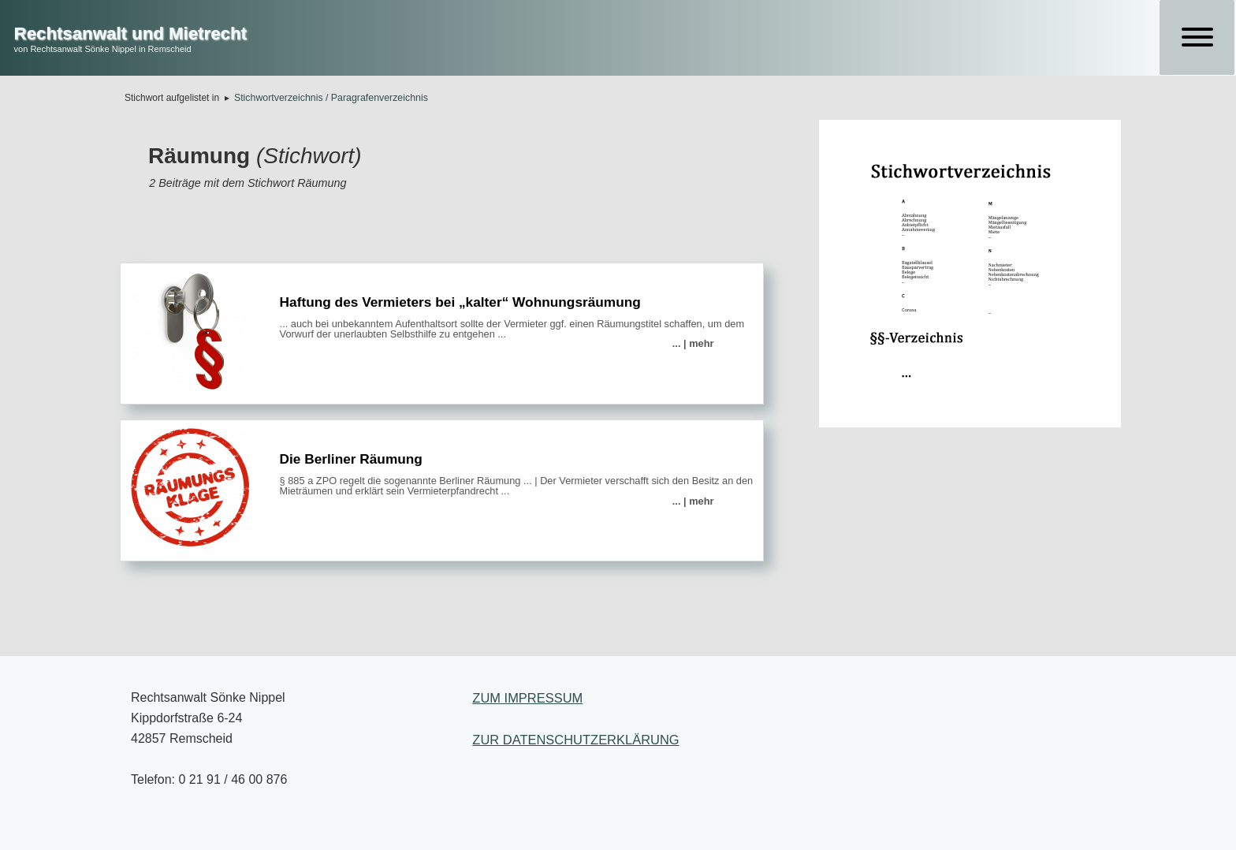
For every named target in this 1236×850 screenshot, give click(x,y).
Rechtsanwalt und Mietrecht (130, 33)
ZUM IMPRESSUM (527, 698)
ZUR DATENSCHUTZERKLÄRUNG (575, 740)
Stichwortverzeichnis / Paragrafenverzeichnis (331, 97)
